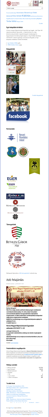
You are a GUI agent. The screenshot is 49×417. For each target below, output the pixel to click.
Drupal (12, 407)
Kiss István (17, 16)
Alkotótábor (20, 13)
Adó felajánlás (9, 397)
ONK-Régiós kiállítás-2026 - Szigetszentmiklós (17, 387)
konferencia (34, 16)
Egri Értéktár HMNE (12, 43)
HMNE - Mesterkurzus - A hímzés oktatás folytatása (18, 392)
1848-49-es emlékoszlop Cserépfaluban (15, 394)
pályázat (39, 18)
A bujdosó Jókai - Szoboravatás (13, 389)
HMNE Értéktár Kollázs (13, 45)
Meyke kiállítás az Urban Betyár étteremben (16, 401)
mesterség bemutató (30, 18)
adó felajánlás (14, 343)
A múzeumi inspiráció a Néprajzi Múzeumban (17, 396)
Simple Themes (35, 414)
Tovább (41, 23)
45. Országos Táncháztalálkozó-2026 (15, 386)
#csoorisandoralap (11, 13)
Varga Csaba (20, 21)
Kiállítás (26, 15)
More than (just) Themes (16, 414)
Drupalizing (34, 412)
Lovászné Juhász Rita (19, 18)
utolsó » (37, 402)
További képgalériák (37, 95)
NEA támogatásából (25, 273)
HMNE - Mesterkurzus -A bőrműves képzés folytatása (18, 399)
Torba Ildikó (11, 21)
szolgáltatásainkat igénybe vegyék (33, 354)
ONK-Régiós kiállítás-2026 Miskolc (14, 391)
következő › (31, 402)
